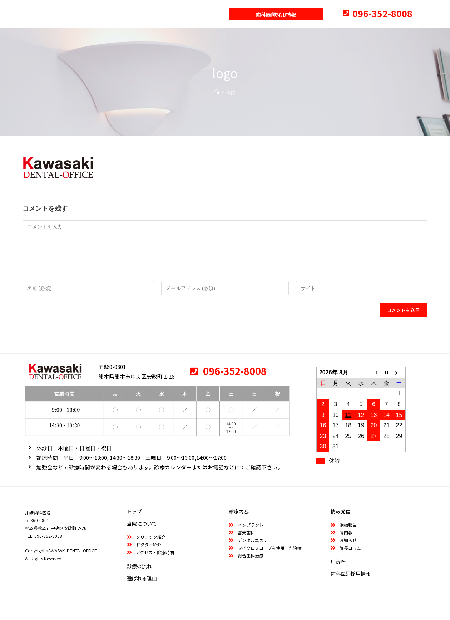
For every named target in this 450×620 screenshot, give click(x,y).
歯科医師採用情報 (351, 573)
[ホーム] (216, 92)
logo (231, 92)
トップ (134, 511)
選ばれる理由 (142, 578)
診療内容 (239, 511)
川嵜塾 (338, 561)
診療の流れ (139, 566)
